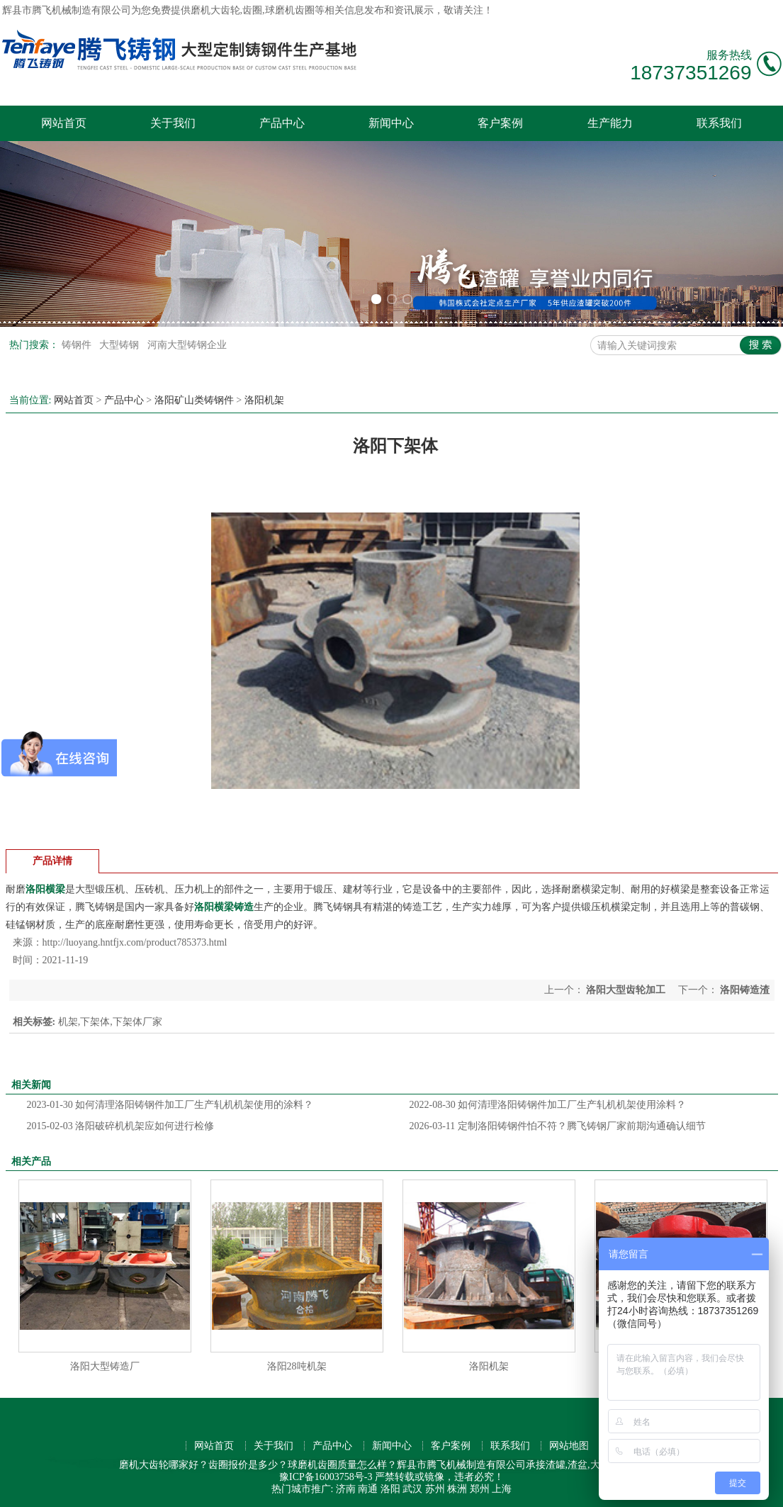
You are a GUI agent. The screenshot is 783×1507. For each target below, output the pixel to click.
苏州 (435, 1489)
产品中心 (282, 123)
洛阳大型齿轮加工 (626, 990)
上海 (502, 1489)
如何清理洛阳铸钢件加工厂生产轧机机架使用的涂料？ (170, 1104)
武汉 (412, 1489)
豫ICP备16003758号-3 (325, 1477)
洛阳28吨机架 (297, 1366)
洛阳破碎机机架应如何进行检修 (121, 1126)
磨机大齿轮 (215, 10)
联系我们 (719, 123)
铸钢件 (78, 345)
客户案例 (500, 123)
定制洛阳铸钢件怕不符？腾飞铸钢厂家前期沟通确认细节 (558, 1126)
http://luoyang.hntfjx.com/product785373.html (135, 942)
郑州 (480, 1489)
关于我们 (173, 123)
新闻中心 (391, 123)
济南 (346, 1489)
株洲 (457, 1489)
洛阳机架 (264, 400)
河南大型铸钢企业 (187, 345)
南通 (368, 1489)
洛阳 (390, 1489)
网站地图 (569, 1445)
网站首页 (63, 123)
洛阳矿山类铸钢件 (194, 400)
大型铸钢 (120, 345)
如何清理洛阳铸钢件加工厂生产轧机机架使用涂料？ (548, 1104)
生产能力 (610, 123)
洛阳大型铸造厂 (105, 1366)
